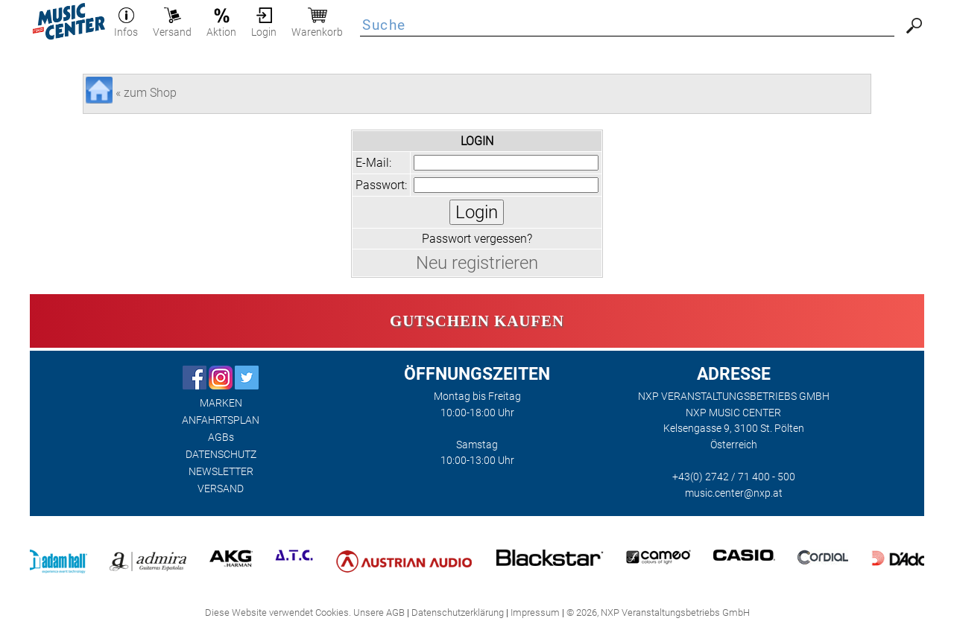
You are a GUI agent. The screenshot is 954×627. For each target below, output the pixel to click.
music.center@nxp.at (734, 493)
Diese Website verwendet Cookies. (278, 612)
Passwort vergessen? (477, 239)
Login (264, 26)
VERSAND (221, 489)
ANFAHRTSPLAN (220, 420)
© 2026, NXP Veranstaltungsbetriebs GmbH (658, 612)
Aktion (221, 26)
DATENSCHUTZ (221, 454)
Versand (172, 26)
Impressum (535, 612)
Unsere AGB (379, 612)
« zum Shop (146, 93)
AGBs (221, 437)
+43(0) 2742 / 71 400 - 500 (733, 477)
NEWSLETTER (221, 471)
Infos (126, 26)
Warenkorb (317, 26)
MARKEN (221, 403)
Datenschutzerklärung (457, 612)
